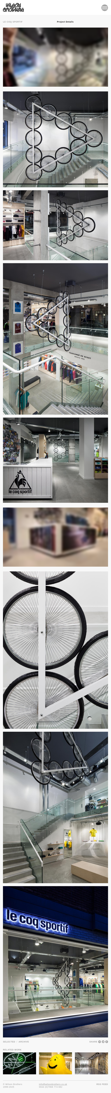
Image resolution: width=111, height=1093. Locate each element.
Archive (24, 1042)
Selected (9, 1042)
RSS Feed (102, 1084)
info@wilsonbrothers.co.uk (53, 1084)
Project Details (65, 22)
